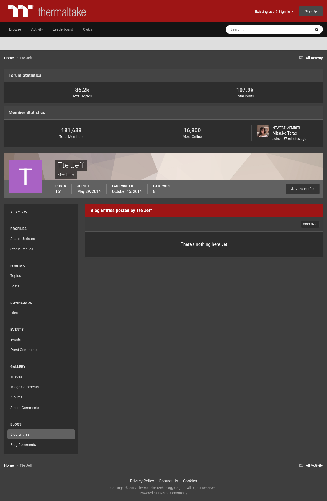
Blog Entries (19, 434)
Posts (14, 286)
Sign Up (311, 11)
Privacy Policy (142, 481)
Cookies (190, 481)
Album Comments (24, 408)
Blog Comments (23, 444)
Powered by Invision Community (163, 493)
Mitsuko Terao (284, 133)
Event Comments (24, 350)
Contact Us (168, 481)
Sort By (310, 224)
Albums (16, 397)
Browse (15, 29)
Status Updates (22, 239)
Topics (15, 276)
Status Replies (21, 249)
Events (15, 339)
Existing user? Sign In (274, 11)
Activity (37, 29)
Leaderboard (63, 29)
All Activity (18, 212)
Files (14, 313)
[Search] (251, 29)
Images (16, 376)
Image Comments (24, 387)
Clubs (87, 29)
